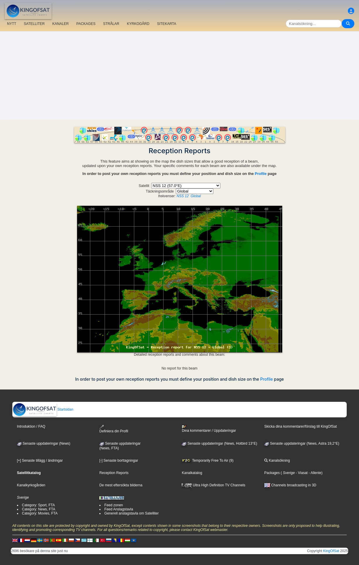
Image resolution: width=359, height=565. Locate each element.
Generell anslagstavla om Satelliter (131, 513)
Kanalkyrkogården (31, 485)
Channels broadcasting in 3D (290, 485)
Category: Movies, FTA (40, 513)
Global (196, 196)
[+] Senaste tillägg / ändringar (40, 460)
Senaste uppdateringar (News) (43, 443)
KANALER (60, 24)
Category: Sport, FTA (38, 505)
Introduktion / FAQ (31, 426)
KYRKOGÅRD (138, 24)
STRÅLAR (111, 24)
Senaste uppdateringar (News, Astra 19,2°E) (301, 443)
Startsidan (43, 409)
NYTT (11, 24)
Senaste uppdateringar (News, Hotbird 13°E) (219, 443)
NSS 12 (182, 196)
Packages (272, 473)
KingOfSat (331, 551)
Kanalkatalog (192, 473)
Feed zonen (113, 505)
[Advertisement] (179, 75)
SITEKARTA (166, 24)
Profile (260, 173)
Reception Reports (113, 473)
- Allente (314, 473)
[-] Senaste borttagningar (118, 460)
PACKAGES (86, 24)
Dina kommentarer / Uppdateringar (209, 429)
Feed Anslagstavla (118, 509)
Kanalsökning (277, 460)
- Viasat (301, 473)
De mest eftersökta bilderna (120, 485)
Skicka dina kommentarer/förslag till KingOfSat (300, 426)
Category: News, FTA (38, 509)
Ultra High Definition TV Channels (213, 485)
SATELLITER (34, 24)
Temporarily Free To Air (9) (207, 460)
